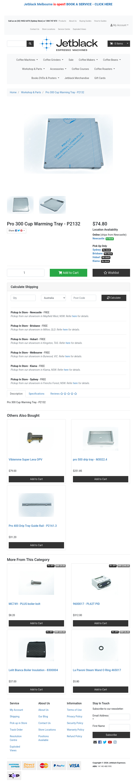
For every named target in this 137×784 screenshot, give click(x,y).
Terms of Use (74, 709)
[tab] (16, 393)
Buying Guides (86, 21)
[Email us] (95, 742)
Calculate (114, 297)
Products (62, 21)
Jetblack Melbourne (38, 4)
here (74, 316)
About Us (73, 21)
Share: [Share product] (16, 230)
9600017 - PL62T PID (86, 604)
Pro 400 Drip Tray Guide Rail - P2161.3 (33, 525)
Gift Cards (99, 78)
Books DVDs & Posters (44, 78)
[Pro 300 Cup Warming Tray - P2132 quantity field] (25, 273)
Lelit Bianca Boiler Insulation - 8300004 (33, 670)
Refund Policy (74, 736)
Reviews (63, 393)
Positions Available (43, 738)
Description (16, 393)
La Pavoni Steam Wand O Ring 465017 (97, 670)
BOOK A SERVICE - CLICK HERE (89, 4)
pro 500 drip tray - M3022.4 (90, 459)
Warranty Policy (75, 729)
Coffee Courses (80, 69)
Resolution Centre (16, 738)
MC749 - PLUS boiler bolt (24, 604)
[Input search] (17, 44)
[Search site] (30, 44)
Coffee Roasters (103, 69)
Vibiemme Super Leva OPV (25, 459)
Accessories (57, 69)
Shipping (14, 716)
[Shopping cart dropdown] (127, 44)
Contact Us (34, 29)
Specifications (36, 393)
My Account (16, 709)
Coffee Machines (26, 59)
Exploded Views (79, 29)
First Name (99, 726)
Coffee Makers (87, 59)
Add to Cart (69, 273)
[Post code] (83, 298)
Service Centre (64, 29)
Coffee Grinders (52, 59)
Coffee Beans (111, 59)
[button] (119, 25)
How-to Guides (100, 21)
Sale (71, 59)
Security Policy (75, 723)
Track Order (16, 729)
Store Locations (48, 29)
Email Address (101, 717)
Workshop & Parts (32, 69)
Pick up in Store (18, 723)
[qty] (23, 298)
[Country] (53, 298)
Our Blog (43, 716)
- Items (116, 43)
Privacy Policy (74, 716)
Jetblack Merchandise (77, 78)
